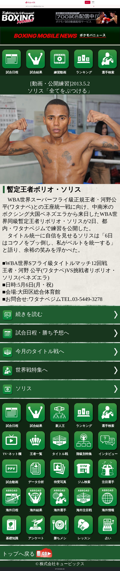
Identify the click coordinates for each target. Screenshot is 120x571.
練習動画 (60, 71)
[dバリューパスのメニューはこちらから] (92, 2)
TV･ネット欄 (12, 452)
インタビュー (108, 452)
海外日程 (12, 508)
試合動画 (12, 480)
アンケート (36, 536)
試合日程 (12, 70)
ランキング (84, 70)
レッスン (84, 536)
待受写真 (60, 480)
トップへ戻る (27, 554)
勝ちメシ (60, 536)
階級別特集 (84, 452)
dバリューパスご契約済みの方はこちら (35, 6)
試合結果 (36, 70)
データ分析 (36, 480)
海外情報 (108, 508)
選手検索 (108, 71)
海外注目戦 (84, 508)
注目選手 (108, 480)
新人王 (60, 424)
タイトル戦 (60, 452)
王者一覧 (36, 452)
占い (108, 536)
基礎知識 (12, 536)
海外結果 (36, 508)
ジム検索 (84, 480)
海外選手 (60, 508)
